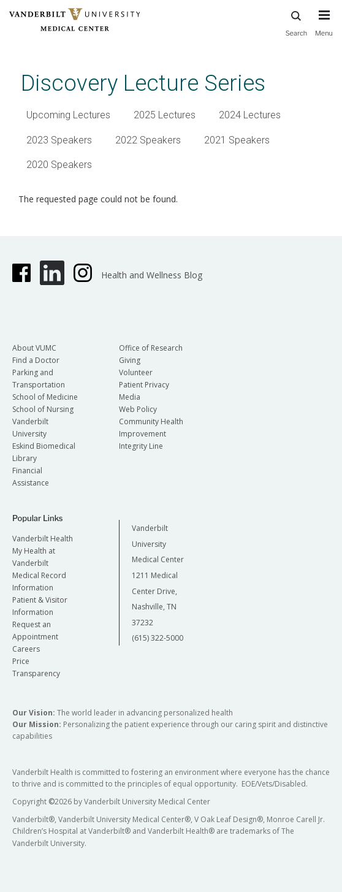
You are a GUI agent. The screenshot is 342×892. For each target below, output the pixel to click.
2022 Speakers (148, 140)
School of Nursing (43, 409)
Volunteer (136, 372)
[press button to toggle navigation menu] (324, 28)
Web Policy (138, 409)
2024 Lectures (250, 115)
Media (129, 397)
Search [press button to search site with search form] (297, 21)
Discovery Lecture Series (143, 83)
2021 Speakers (237, 140)
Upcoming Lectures (68, 115)
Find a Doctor (35, 360)
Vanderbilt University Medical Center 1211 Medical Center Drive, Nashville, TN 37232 (158, 575)
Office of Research (151, 348)
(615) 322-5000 (157, 638)
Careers (26, 649)
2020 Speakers (59, 164)
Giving (129, 360)
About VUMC (34, 348)
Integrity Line (141, 446)
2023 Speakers (59, 140)
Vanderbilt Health (42, 538)
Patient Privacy (144, 384)
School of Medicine (45, 397)
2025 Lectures (165, 115)
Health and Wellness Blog (151, 275)
